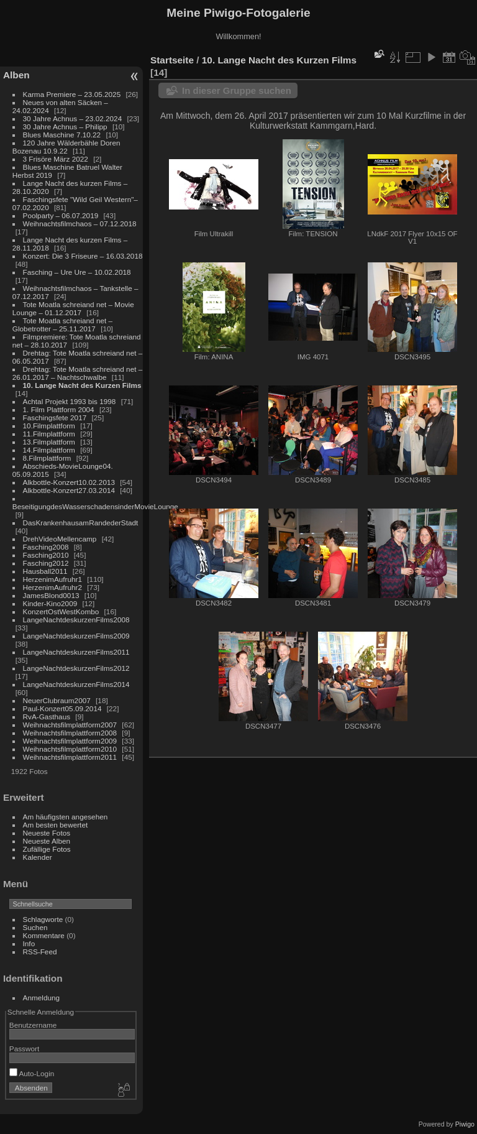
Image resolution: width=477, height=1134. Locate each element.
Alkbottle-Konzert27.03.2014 (69, 490)
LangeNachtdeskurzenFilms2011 (76, 652)
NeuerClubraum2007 (57, 700)
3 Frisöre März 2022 (55, 159)
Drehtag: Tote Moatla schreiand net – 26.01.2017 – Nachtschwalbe (77, 373)
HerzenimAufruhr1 (52, 579)
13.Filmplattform (49, 442)
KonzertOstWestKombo (61, 611)
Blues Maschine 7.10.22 (62, 135)
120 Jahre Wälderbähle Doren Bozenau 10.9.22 (66, 147)
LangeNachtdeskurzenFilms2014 (76, 684)
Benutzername (33, 1025)
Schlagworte (43, 919)
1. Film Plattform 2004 (58, 409)
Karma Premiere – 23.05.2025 (72, 94)
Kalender (37, 857)
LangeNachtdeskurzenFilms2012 (76, 668)
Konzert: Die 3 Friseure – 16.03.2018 (83, 256)
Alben (16, 75)
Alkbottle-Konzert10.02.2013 (69, 482)
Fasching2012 (46, 563)
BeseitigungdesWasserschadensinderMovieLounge (95, 506)
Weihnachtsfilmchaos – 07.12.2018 (80, 223)
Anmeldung (41, 997)
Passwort (24, 1048)
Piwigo (465, 1124)
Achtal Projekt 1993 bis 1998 (69, 401)
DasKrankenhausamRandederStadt (81, 523)
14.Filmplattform (49, 450)
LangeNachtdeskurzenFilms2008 (76, 619)
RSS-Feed (40, 951)
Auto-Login (32, 1073)
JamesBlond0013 (51, 595)
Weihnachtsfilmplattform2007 (70, 725)
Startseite (172, 60)
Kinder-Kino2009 (50, 603)
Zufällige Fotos (47, 849)
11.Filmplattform (49, 434)
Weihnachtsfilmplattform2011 (70, 757)
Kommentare (44, 935)
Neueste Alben (47, 841)
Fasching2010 (46, 555)
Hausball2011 (45, 571)
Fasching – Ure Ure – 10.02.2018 (77, 272)
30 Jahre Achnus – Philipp (65, 126)
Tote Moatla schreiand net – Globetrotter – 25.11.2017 (62, 324)
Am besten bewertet (55, 825)
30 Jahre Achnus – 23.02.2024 (72, 118)
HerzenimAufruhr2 (52, 587)
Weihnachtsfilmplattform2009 (70, 741)
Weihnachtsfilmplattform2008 (70, 733)
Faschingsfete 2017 (55, 417)
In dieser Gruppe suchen (236, 90)
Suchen (35, 927)
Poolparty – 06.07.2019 (61, 215)
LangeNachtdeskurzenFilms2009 (76, 636)
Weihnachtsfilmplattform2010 (70, 749)
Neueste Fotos (47, 833)
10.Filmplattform (49, 426)
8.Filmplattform (47, 458)
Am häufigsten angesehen (65, 817)
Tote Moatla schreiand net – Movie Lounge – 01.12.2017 (73, 308)
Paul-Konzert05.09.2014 (62, 708)
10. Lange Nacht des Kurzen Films (82, 385)
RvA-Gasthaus (47, 716)
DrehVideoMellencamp (60, 539)
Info (29, 943)
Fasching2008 (46, 547)
